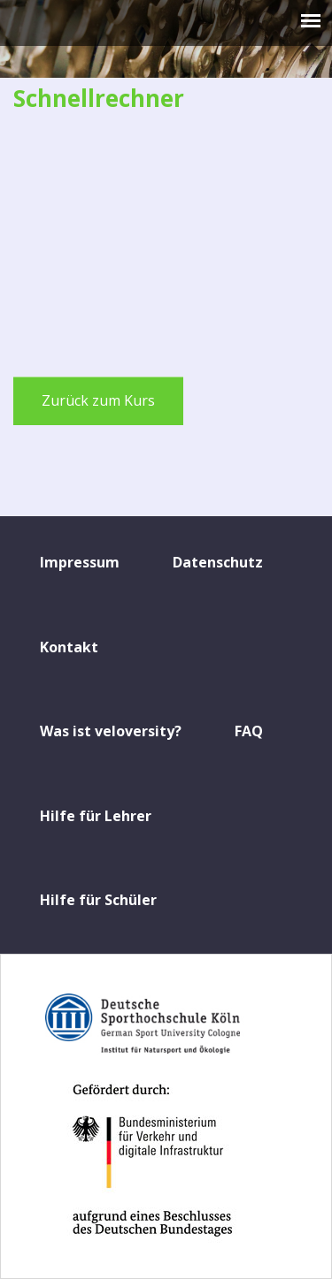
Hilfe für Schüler (98, 900)
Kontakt (69, 647)
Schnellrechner (98, 98)
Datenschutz (218, 562)
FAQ (249, 731)
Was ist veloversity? (110, 731)
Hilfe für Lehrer (95, 816)
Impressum (80, 562)
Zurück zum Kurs (98, 400)
